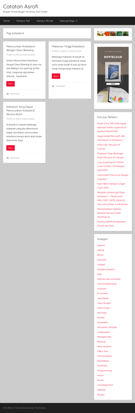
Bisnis (100, 255)
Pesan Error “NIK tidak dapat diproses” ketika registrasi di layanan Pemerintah (111, 127)
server (100, 375)
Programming (104, 370)
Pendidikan (103, 361)
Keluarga (102, 312)
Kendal (101, 317)
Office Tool (102, 351)
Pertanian (102, 365)
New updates (104, 346)
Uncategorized (105, 385)
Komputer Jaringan (107, 327)
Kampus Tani (23, 20)
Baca (10, 84)
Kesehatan (15, 94)
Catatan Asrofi (20, 6)
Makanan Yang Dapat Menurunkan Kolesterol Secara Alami (20, 110)
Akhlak (100, 250)
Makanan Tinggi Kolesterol (68, 46)
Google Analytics (106, 269)
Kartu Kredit (103, 308)
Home (6, 20)
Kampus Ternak (45, 20)
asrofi (32, 55)
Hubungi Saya (68, 20)
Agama (101, 245)
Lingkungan (103, 332)
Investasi (101, 288)
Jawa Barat (103, 298)
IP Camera (102, 293)
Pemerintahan (104, 356)
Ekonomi (101, 259)
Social (100, 380)
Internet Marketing (107, 283)
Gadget (101, 264)
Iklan (99, 274)
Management (104, 336)
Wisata (100, 394)
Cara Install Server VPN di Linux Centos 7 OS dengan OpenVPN (111, 166)
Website (101, 389)
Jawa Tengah (104, 303)
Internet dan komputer (109, 279)
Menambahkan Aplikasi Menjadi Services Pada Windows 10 (109, 213)
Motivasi (101, 341)
